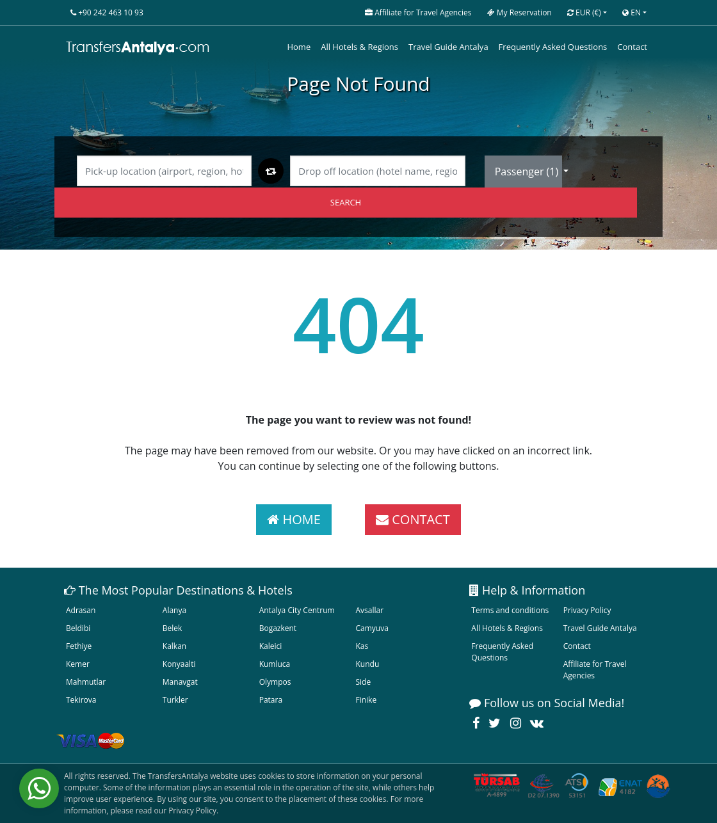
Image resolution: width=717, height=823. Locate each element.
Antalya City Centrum (297, 610)
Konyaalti (179, 664)
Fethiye (79, 646)
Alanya (174, 610)
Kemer (78, 664)
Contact (632, 46)
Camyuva (371, 628)
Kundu (367, 664)
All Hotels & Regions (359, 46)
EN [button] (631, 12)
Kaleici (270, 646)
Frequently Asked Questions (553, 46)
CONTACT (413, 519)
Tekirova (81, 699)
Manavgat (180, 681)
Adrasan (80, 610)
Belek (172, 628)
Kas (361, 646)
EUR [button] (584, 12)
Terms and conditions (510, 610)
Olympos (275, 681)
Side (363, 681)
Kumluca (275, 664)
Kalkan (174, 646)
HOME (294, 519)
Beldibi (78, 628)
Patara (270, 699)
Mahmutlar (86, 681)
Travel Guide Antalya (448, 46)
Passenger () (528, 171)
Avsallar (369, 610)
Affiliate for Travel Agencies (595, 670)
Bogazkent (277, 628)
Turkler (175, 699)
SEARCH (345, 202)
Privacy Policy (587, 610)
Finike (365, 699)
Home (298, 46)
